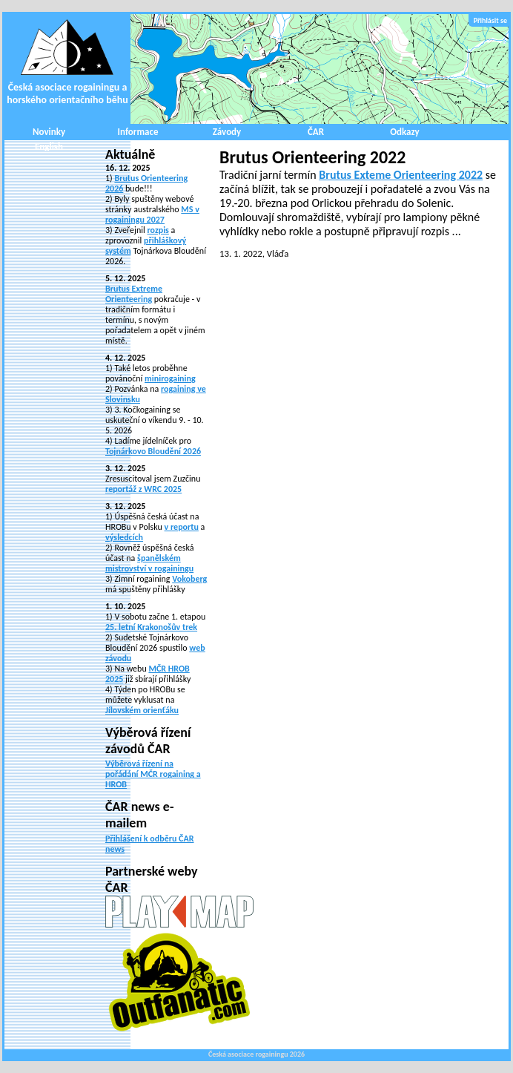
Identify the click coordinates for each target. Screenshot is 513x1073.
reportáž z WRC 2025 (143, 489)
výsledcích (124, 537)
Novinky (49, 131)
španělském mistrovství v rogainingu (149, 563)
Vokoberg (189, 579)
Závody (227, 131)
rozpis (157, 230)
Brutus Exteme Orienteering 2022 (401, 175)
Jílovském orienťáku (142, 710)
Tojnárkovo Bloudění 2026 (153, 451)
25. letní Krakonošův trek (151, 627)
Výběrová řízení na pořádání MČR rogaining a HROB (153, 774)
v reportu (182, 527)
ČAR (316, 131)
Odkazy (405, 131)
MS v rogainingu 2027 (152, 214)
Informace (138, 131)
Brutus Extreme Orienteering (133, 293)
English (49, 146)
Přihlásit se (490, 20)
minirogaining (170, 378)
